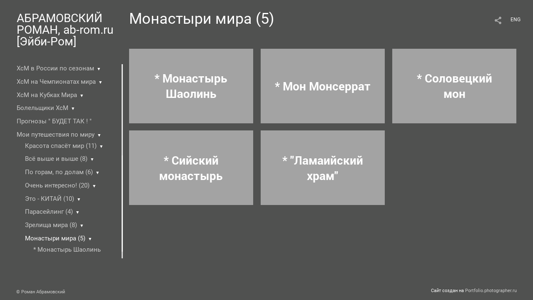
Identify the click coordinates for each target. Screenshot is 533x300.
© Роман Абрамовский (40, 292)
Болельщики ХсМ (42, 108)
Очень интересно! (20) (57, 185)
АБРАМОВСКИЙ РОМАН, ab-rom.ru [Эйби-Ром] (65, 29)
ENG (516, 19)
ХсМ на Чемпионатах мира (56, 81)
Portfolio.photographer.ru (491, 290)
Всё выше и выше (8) (56, 158)
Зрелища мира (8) (51, 225)
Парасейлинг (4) (49, 211)
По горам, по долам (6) (59, 172)
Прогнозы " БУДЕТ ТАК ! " (54, 121)
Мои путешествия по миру (56, 134)
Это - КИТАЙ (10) (49, 198)
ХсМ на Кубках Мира (47, 95)
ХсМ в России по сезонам (55, 68)
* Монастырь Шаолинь (67, 249)
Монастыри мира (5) (55, 238)
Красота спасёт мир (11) (61, 146)
